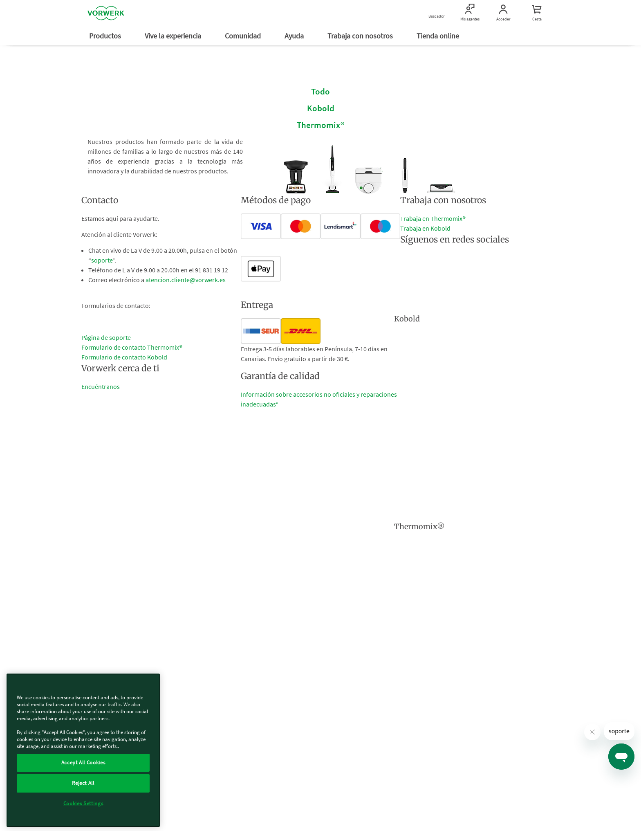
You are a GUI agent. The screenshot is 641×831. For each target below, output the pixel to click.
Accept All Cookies (83, 762)
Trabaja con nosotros (360, 35)
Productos (106, 35)
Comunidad (243, 35)
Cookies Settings (83, 803)
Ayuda (295, 35)
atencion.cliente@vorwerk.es (186, 280)
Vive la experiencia (174, 35)
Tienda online (439, 35)
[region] (83, 750)
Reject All (83, 782)
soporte (102, 260)
